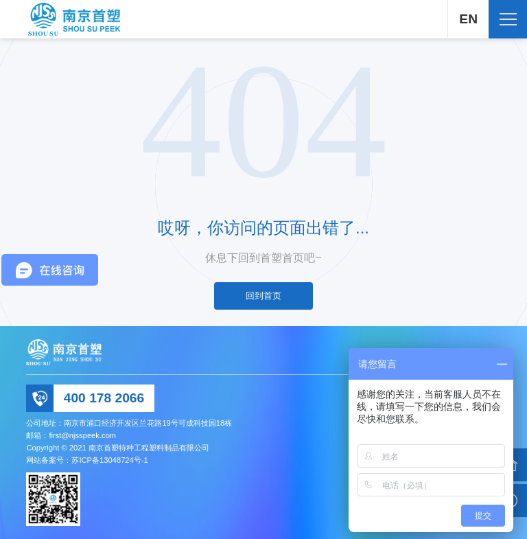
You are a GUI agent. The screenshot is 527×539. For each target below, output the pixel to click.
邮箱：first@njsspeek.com (71, 435)
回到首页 (263, 295)
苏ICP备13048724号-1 (109, 460)
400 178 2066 (104, 398)
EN (468, 19)
